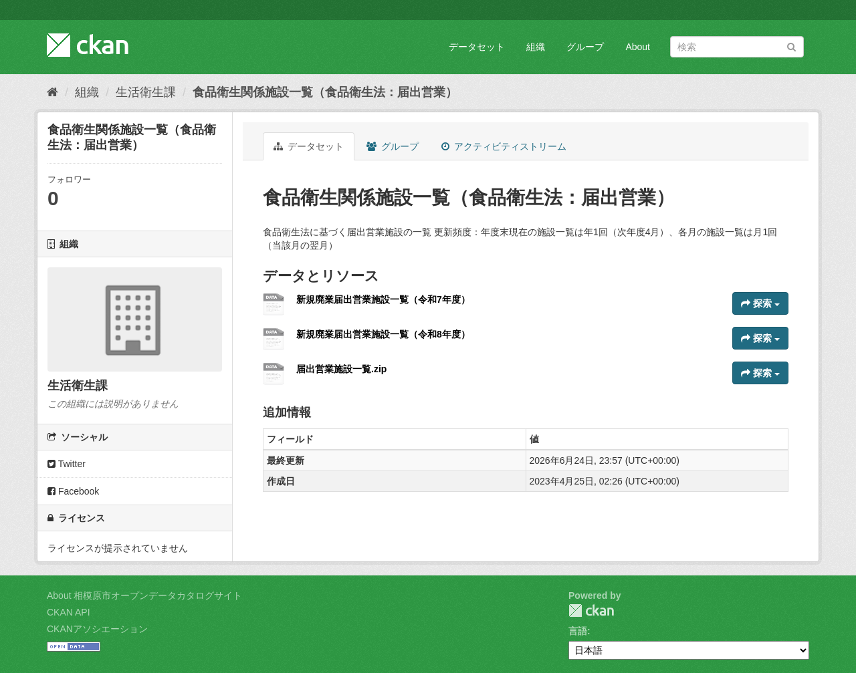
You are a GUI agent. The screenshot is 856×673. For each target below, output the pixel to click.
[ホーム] (52, 92)
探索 (760, 303)
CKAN (591, 610)
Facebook (73, 491)
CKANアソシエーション (97, 629)
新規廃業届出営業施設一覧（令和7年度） (383, 299)
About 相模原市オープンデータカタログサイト (144, 595)
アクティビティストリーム (503, 146)
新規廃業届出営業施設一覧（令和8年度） (383, 334)
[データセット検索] (737, 46)
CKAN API (68, 612)
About (637, 46)
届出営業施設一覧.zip (341, 369)
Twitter (66, 463)
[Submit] (791, 45)
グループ (585, 46)
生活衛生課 (146, 92)
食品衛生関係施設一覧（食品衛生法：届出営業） (325, 92)
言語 (577, 631)
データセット (477, 46)
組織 (535, 46)
